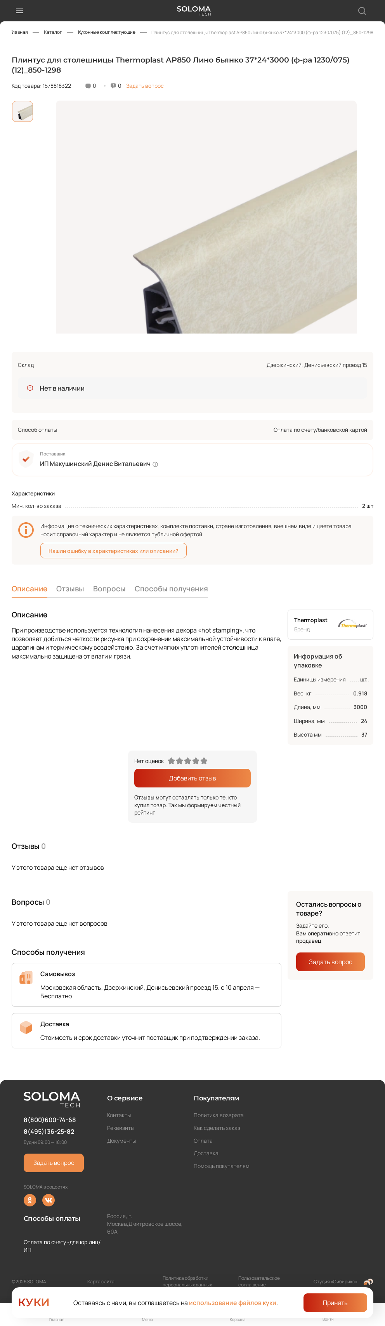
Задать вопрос (145, 85)
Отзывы (70, 589)
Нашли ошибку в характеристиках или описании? (114, 550)
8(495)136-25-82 (49, 1131)
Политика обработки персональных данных (187, 1281)
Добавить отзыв (192, 778)
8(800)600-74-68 (50, 1120)
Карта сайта (100, 1281)
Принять (335, 1302)
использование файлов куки (232, 1302)
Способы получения (171, 589)
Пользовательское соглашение (259, 1281)
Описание (29, 589)
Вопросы (109, 589)
